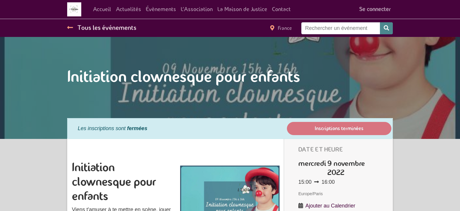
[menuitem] (102, 9)
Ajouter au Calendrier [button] (330, 206)
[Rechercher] (386, 28)
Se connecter (374, 9)
